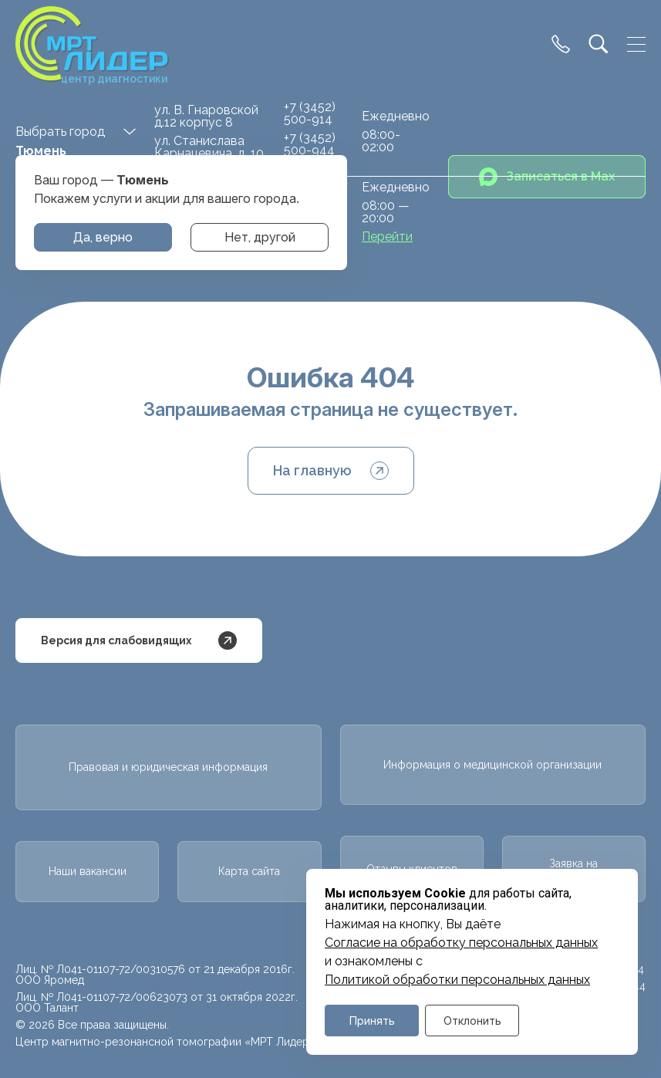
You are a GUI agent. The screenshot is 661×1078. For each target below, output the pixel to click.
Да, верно (103, 237)
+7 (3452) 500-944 (310, 143)
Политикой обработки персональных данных (457, 980)
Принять (372, 1020)
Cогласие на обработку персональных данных (461, 943)
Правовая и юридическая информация (168, 767)
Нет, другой (259, 237)
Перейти (387, 237)
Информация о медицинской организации (492, 765)
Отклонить (472, 1020)
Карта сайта (249, 871)
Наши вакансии (87, 871)
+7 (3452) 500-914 (310, 113)
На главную (331, 470)
